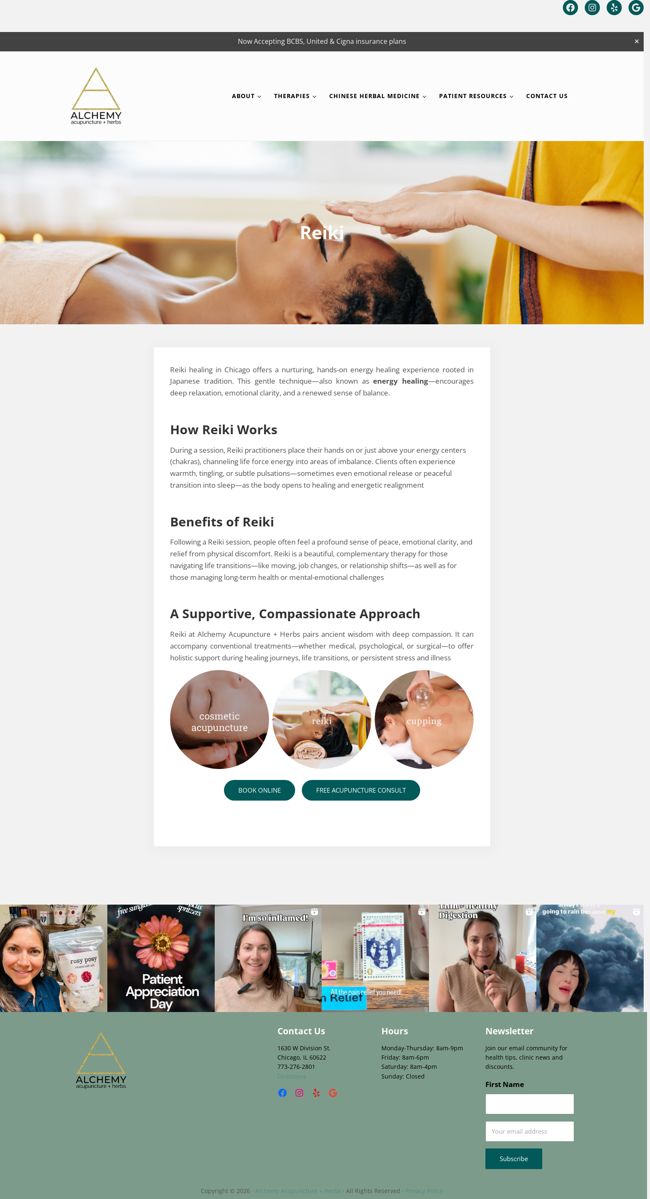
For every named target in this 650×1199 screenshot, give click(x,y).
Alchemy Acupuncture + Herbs (298, 1191)
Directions (291, 1076)
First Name (504, 1084)
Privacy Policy (424, 1191)
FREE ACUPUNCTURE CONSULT (361, 790)
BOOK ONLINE (259, 790)
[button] (53, 958)
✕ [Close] (636, 41)
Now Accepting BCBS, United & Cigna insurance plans (322, 41)
